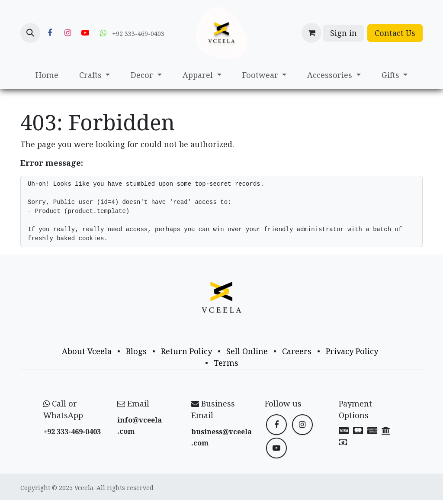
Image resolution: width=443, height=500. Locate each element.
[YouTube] (85, 33)
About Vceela (87, 351)
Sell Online (247, 351)
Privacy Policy (352, 351)
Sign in (343, 33)
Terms (226, 363)
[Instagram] (67, 33)
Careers (296, 351)
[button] (30, 33)
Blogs (136, 351)
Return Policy (186, 351)
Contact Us (395, 33)
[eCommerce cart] (311, 33)
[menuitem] (47, 75)
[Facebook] (50, 33)
